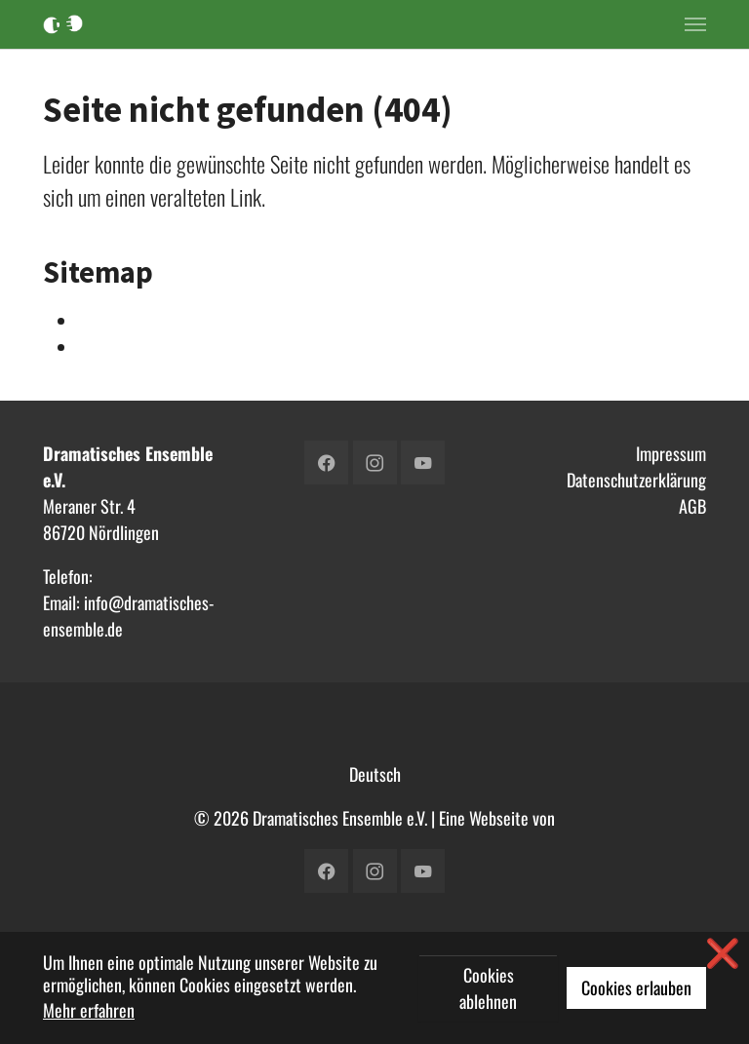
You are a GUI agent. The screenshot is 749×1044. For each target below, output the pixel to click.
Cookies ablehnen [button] (488, 988)
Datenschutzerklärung (636, 479)
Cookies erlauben (636, 987)
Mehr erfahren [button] (89, 1010)
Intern (97, 320)
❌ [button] (722, 951)
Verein (98, 347)
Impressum (671, 453)
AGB (692, 506)
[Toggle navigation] (695, 24)
